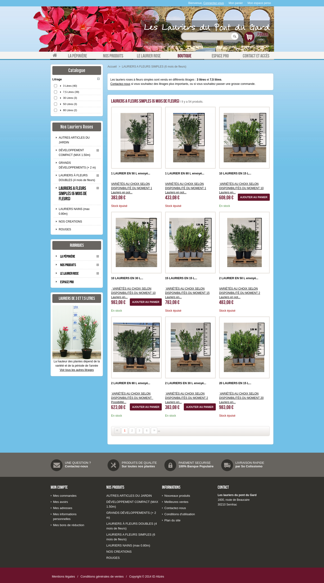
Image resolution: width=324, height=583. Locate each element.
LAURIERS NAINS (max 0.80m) (74, 211)
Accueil (112, 66)
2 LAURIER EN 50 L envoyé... (238, 278)
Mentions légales (63, 576)
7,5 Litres (71, 92)
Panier (262, 34)
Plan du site (172, 520)
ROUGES (65, 229)
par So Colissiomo (248, 466)
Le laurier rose (69, 273)
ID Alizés (158, 576)
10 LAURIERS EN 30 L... (127, 278)
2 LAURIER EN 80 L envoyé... (130, 383)
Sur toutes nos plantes (138, 466)
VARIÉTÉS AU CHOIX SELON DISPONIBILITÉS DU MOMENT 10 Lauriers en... (241, 188)
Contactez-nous (120, 84)
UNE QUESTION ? (78, 463)
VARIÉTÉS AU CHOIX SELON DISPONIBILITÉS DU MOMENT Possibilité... (132, 398)
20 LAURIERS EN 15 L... (235, 383)
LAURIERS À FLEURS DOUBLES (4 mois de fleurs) (77, 178)
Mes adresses (62, 508)
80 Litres (70, 110)
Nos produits (68, 265)
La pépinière (67, 256)
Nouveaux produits (177, 495)
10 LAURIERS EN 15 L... (235, 173)
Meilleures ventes (176, 502)
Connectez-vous (213, 3)
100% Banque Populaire (196, 466)
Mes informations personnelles (64, 516)
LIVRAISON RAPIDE (249, 463)
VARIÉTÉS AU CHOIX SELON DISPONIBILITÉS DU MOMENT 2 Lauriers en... (186, 398)
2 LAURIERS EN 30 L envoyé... (185, 383)
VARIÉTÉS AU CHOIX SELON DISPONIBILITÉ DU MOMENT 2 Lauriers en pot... (239, 293)
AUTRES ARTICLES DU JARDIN (74, 140)
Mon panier (236, 3)
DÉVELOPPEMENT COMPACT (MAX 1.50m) (74, 153)
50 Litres (70, 104)
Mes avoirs (60, 502)
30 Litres (70, 97)
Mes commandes (64, 495)
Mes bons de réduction (68, 525)
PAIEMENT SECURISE (195, 463)
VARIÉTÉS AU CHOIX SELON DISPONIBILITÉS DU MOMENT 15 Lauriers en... (187, 293)
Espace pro (67, 282)
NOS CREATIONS (70, 221)
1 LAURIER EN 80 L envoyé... (184, 173)
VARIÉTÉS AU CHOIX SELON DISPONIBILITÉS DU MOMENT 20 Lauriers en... (241, 398)
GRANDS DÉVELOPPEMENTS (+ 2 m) (77, 165)
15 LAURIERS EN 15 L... (181, 278)
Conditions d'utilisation (179, 514)
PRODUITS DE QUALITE (139, 463)
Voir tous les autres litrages (77, 370)
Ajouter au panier (253, 197)
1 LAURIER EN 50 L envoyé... (130, 173)
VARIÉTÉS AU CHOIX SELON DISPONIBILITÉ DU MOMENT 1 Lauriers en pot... (131, 188)
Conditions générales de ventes (102, 576)
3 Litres (70, 85)
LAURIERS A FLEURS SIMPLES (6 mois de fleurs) (73, 193)
